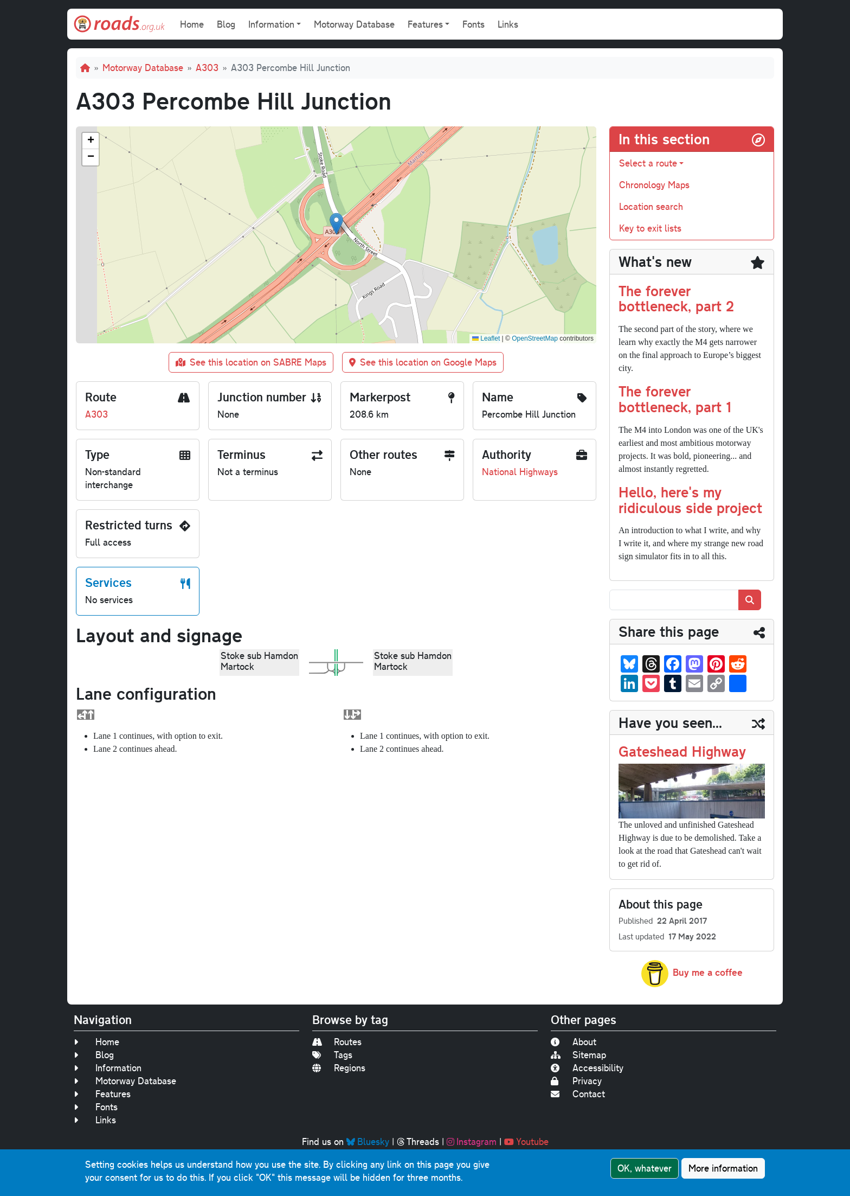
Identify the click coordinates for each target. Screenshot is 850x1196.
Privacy (576, 1081)
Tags (332, 1054)
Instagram (472, 1141)
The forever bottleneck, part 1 (675, 398)
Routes (337, 1041)
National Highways (520, 471)
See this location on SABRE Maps (251, 362)
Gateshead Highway (682, 750)
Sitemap (578, 1054)
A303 (207, 67)
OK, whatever (644, 1168)
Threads (418, 1141)
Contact (578, 1094)
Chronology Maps (654, 184)
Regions (338, 1067)
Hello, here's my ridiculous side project (690, 499)
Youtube (526, 1141)
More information (723, 1168)
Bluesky (367, 1141)
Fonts (473, 24)
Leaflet (486, 338)
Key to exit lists (650, 228)
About (573, 1041)
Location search (651, 206)
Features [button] (425, 24)
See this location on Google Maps (423, 362)
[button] (336, 224)
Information (107, 1067)
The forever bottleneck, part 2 (676, 298)
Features (102, 1094)
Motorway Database (354, 24)
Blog (226, 24)
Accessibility (587, 1067)
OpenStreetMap (535, 338)
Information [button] (271, 24)
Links (508, 24)
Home (192, 24)
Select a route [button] (648, 163)
